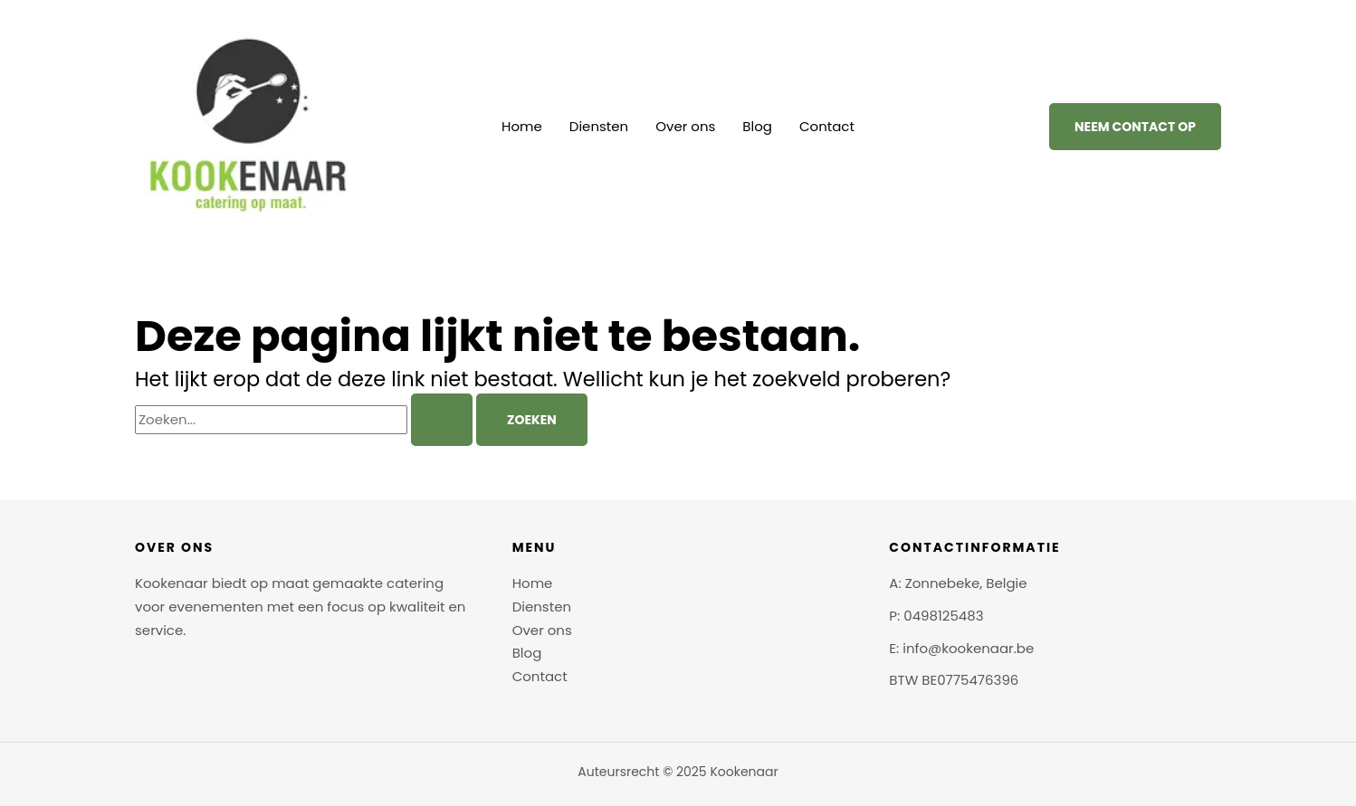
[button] (1135, 126)
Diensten (598, 126)
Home (521, 126)
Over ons (685, 126)
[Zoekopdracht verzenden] (442, 420)
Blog (757, 126)
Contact (827, 126)
